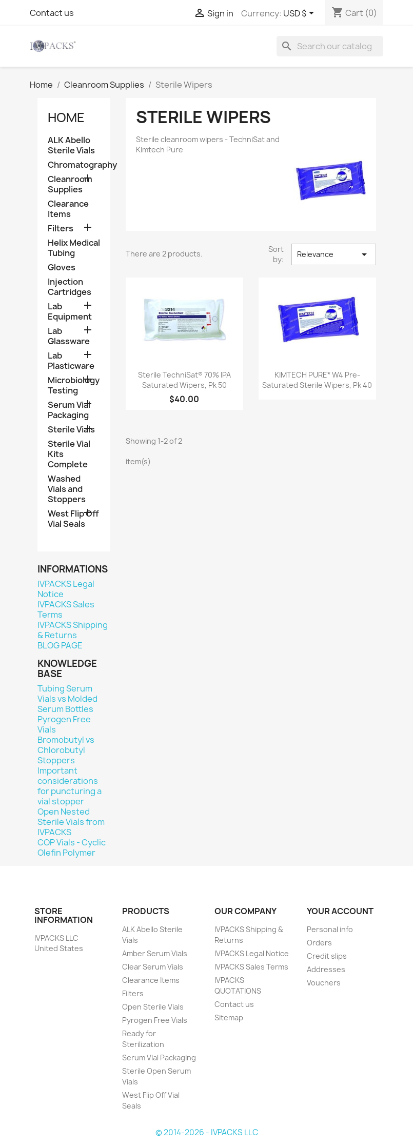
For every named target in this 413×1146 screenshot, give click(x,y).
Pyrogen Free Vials (64, 724)
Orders (319, 942)
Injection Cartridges (69, 287)
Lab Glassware (69, 336)
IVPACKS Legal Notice (65, 589)
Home (66, 117)
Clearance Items (68, 209)
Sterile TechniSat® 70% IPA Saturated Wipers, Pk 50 (184, 380)
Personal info (330, 929)
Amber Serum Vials (154, 953)
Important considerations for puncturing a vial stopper (69, 786)
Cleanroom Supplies (70, 184)
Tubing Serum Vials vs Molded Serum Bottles (67, 699)
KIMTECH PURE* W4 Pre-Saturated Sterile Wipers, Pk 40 (317, 380)
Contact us (52, 12)
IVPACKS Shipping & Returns (72, 630)
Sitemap (228, 1017)
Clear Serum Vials (152, 967)
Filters (60, 228)
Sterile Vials (71, 429)
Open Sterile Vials (153, 1007)
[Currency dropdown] (300, 14)
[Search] (330, 46)
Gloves (61, 267)
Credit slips (327, 956)
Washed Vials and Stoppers (67, 489)
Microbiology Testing (74, 385)
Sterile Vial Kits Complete (69, 454)
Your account (340, 911)
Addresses (326, 969)
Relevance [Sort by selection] (333, 254)
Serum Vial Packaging (69, 410)
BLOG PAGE (60, 645)
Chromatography (74, 165)
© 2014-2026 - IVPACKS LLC (206, 1132)
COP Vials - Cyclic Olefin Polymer (71, 847)
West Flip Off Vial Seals (73, 518)
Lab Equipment (70, 311)
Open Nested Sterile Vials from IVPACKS (71, 822)
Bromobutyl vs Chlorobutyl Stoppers (65, 750)
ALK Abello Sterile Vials (71, 145)
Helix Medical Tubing (74, 248)
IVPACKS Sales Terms (65, 609)
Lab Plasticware (71, 360)
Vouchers (324, 982)
